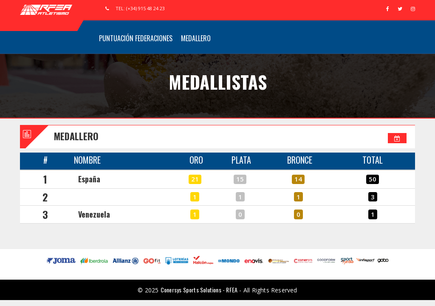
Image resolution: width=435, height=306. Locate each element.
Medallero (196, 38)
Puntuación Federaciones (135, 38)
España (89, 178)
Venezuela (94, 214)
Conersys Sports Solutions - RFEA (199, 289)
